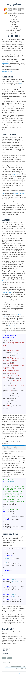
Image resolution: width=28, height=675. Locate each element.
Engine (10, 658)
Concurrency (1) (14, 26)
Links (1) (14, 32)
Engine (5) (14, 19)
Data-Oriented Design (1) (14, 30)
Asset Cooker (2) (14, 21)
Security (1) (14, 33)
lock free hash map (18, 193)
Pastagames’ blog (7, 71)
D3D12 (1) (14, 28)
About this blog (16, 673)
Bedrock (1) (14, 25)
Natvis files (5, 281)
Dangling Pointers (14, 4)
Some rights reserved (7, 673)
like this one (11, 325)
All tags (14, 16)
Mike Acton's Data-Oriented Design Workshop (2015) (15, 667)
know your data (16, 174)
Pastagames (5, 63)
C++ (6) (14, 17)
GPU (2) (14, 23)
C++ (5, 658)
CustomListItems (7, 292)
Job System (7, 662)
